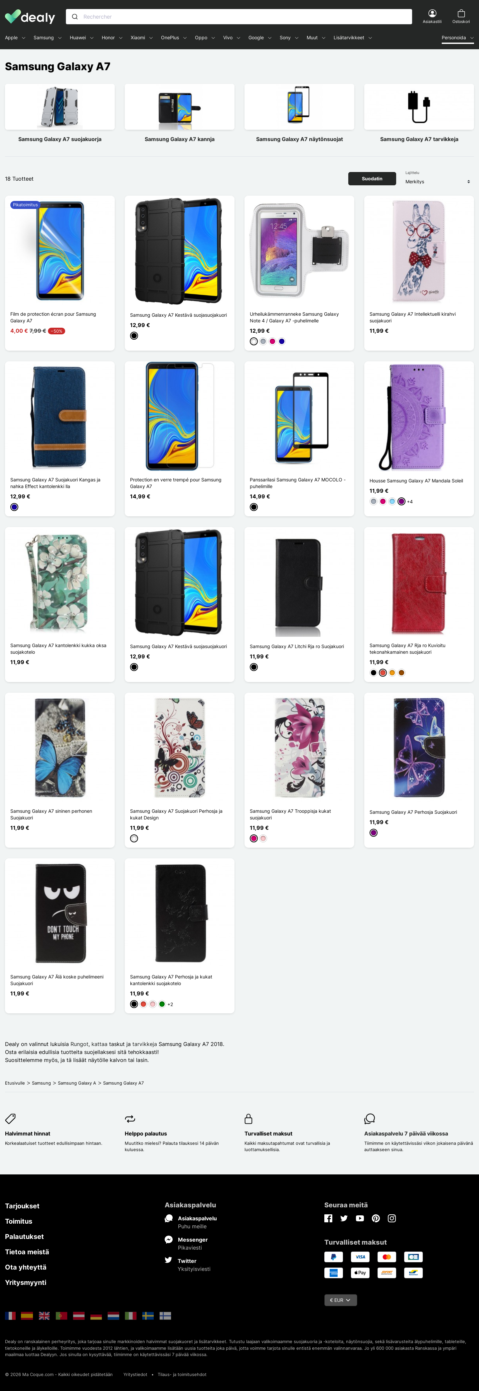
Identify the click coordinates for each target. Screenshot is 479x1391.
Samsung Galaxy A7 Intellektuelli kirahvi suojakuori (413, 317)
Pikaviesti (190, 1247)
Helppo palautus (146, 1133)
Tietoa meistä (27, 1252)
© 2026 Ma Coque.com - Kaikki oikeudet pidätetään (59, 1374)
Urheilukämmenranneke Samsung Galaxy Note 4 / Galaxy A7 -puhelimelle (294, 317)
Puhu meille (192, 1226)
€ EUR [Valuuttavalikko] (340, 1300)
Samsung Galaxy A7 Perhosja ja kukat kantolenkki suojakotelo (171, 980)
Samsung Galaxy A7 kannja (180, 139)
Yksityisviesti (194, 1269)
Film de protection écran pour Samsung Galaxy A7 (53, 317)
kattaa (99, 1044)
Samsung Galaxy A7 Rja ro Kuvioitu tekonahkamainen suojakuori (407, 648)
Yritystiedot (135, 1374)
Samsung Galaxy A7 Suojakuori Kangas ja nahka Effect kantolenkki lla (55, 483)
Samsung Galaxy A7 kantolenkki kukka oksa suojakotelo (58, 648)
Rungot (79, 1044)
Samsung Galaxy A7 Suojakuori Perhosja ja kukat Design (176, 814)
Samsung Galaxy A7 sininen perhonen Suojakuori (51, 814)
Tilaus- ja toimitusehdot (182, 1374)
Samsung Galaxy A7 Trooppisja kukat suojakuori (290, 814)
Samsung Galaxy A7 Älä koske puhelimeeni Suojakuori (56, 980)
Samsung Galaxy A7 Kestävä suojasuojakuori (178, 315)
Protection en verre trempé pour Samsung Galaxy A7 (176, 483)
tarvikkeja (145, 1044)
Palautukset (24, 1237)
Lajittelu (412, 172)
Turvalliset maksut (268, 1133)
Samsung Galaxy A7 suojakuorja (59, 139)
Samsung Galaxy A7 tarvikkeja (419, 139)
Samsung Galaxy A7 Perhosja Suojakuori (413, 812)
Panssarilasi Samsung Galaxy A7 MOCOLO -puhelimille (298, 483)
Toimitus (18, 1221)
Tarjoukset (22, 1206)
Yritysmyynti (25, 1283)
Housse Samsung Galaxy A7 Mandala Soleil (416, 480)
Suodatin (372, 178)
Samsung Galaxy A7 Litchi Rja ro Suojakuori (297, 646)
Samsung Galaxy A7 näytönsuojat (299, 139)
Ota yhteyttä (26, 1267)
